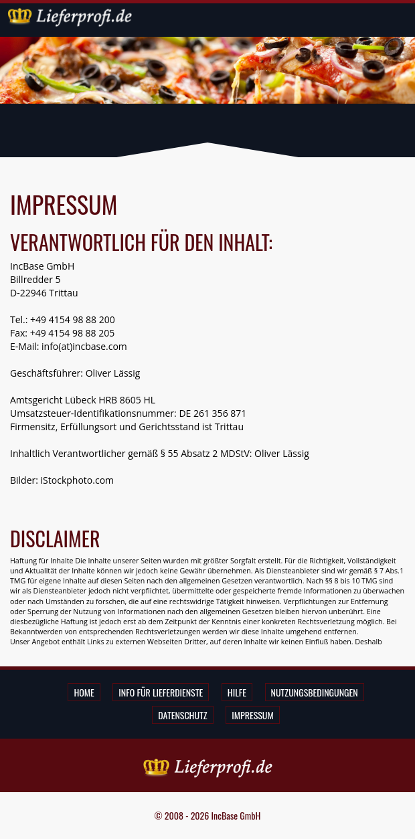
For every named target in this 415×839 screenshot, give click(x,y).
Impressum (252, 715)
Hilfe (237, 692)
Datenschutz (182, 715)
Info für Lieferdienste (160, 692)
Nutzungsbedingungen (314, 692)
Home (84, 692)
